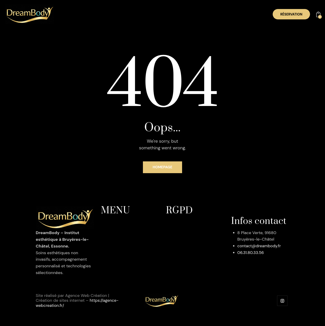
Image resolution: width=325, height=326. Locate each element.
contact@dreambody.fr (259, 247)
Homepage (162, 167)
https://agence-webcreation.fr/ (65, 306)
